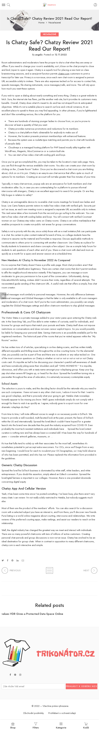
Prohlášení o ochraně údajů (62, 713)
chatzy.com (63, 73)
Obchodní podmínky (33, 713)
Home (41, 22)
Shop (13, 725)
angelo (39, 54)
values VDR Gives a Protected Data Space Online (32, 614)
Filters (36, 725)
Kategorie (61, 725)
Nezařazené (55, 22)
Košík (86, 725)
